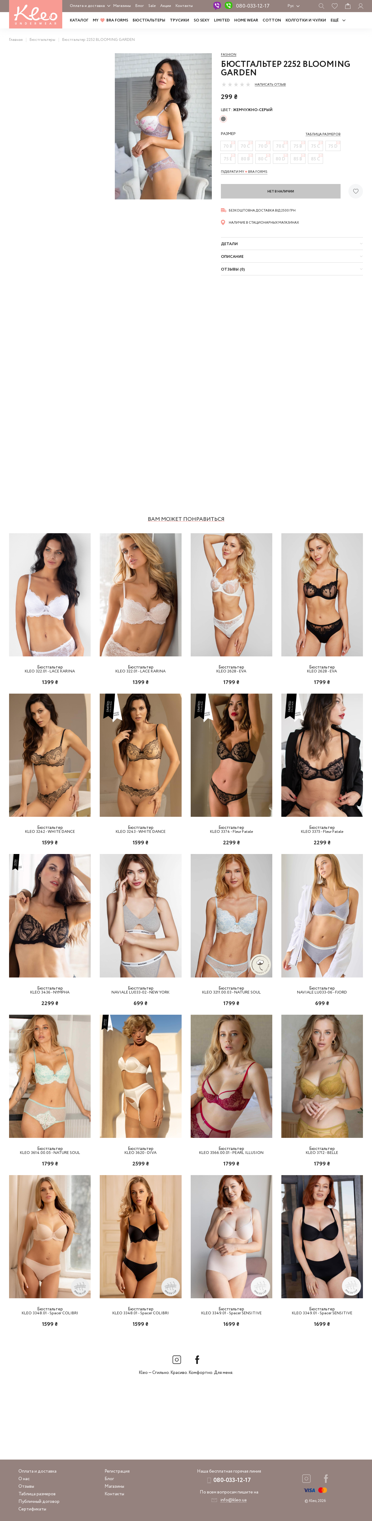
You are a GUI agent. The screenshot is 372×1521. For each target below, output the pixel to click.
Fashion (228, 54)
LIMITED (222, 20)
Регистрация (117, 1471)
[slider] (236, 84)
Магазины (122, 6)
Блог (139, 6)
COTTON (272, 20)
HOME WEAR (246, 20)
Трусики (179, 20)
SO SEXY (201, 20)
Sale (152, 6)
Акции (165, 6)
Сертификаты (32, 1509)
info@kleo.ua (233, 1500)
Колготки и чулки (306, 20)
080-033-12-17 (253, 6)
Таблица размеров (37, 1494)
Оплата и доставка (87, 6)
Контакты (184, 6)
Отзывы (26, 1486)
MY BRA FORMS (110, 20)
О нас (24, 1479)
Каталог (79, 20)
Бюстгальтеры (149, 20)
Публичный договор (39, 1501)
